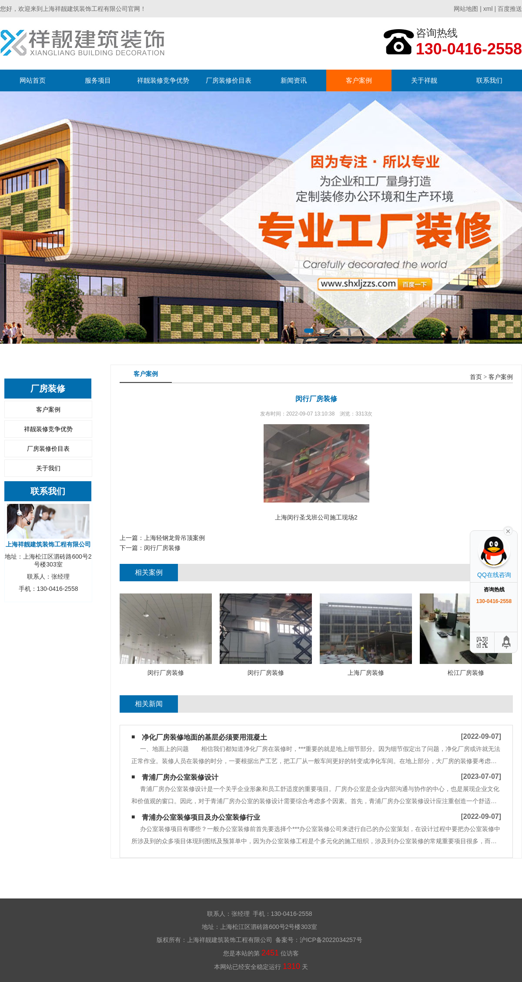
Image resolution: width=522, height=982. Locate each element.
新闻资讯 (294, 80)
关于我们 (48, 468)
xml (488, 8)
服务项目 (98, 80)
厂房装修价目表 (228, 80)
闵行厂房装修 (162, 547)
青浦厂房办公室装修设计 (180, 777)
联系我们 (489, 80)
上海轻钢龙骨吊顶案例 (174, 537)
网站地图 (466, 8)
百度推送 (510, 8)
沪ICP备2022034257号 (331, 939)
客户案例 (359, 80)
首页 (476, 377)
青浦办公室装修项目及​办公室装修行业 (201, 817)
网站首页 (33, 80)
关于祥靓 (424, 80)
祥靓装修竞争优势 (163, 80)
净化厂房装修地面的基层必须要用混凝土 (204, 737)
